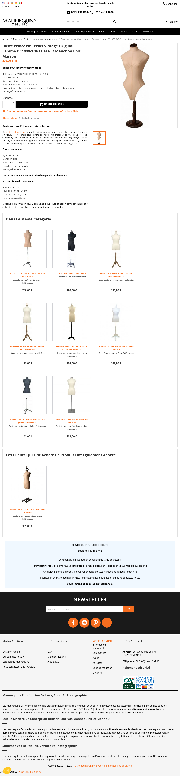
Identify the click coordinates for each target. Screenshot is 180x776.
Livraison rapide (11, 651)
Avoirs (96, 657)
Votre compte (103, 641)
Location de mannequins (15, 661)
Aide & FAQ (54, 661)
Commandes (99, 652)
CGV (50, 651)
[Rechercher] (91, 21)
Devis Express (77, 12)
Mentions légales (57, 656)
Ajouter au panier (51, 104)
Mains (134, 31)
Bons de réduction (102, 667)
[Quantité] (7, 104)
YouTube (84, 623)
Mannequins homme (61, 31)
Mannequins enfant (85, 31)
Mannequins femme (37, 31)
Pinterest (96, 623)
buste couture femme (16, 132)
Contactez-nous (10, 6)
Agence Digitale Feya (30, 771)
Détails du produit (29, 118)
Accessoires (147, 31)
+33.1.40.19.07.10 (102, 12)
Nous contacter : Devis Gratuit (18, 666)
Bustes (102, 31)
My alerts (98, 672)
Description (10, 118)
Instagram (107, 623)
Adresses (97, 662)
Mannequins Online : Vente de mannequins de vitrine (103, 765)
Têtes (112, 31)
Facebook (73, 623)
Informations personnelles (99, 646)
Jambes (123, 31)
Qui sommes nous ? (13, 656)
